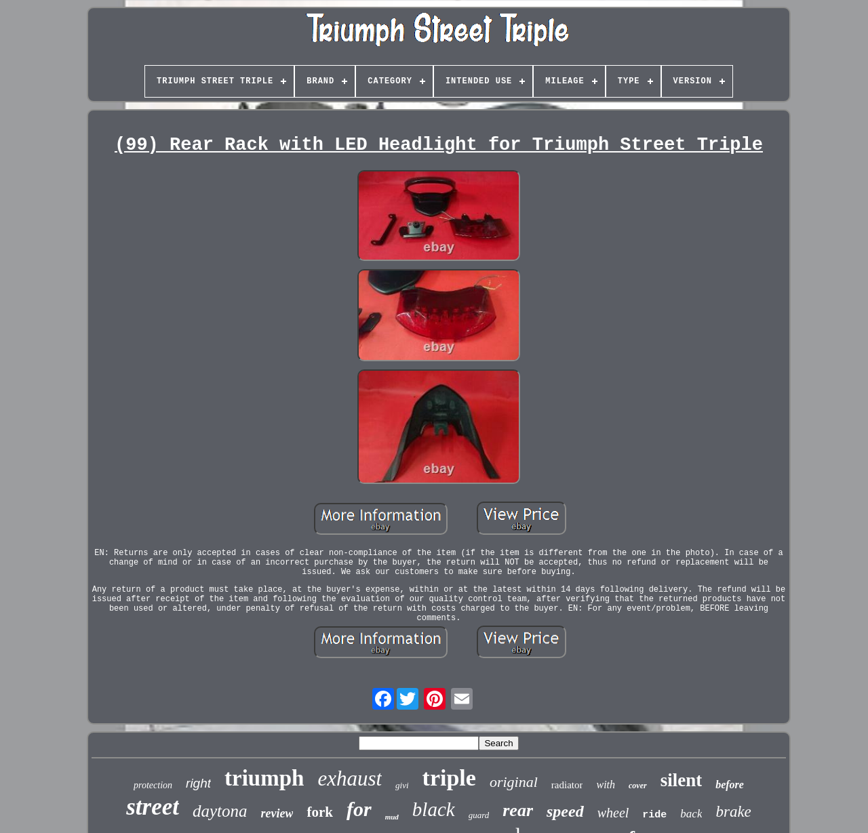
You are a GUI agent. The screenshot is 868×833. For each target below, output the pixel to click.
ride (654, 815)
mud (392, 817)
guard (479, 815)
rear (517, 810)
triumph (264, 778)
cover (638, 785)
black (433, 809)
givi (402, 785)
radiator (567, 784)
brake (733, 811)
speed (565, 811)
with (605, 784)
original (514, 781)
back (691, 813)
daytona (220, 811)
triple (449, 777)
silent (681, 780)
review (277, 813)
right (198, 783)
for (359, 809)
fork (320, 812)
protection (153, 785)
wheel (613, 812)
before (729, 784)
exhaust (349, 778)
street (152, 807)
